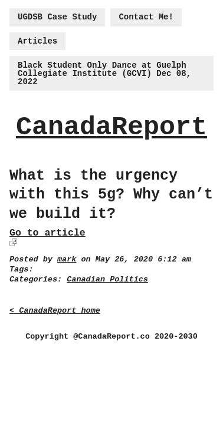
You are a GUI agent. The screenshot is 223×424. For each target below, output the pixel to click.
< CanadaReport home (54, 310)
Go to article (47, 232)
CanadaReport (111, 127)
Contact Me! (146, 17)
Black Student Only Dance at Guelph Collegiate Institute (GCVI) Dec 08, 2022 (104, 74)
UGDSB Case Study (57, 17)
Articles (37, 41)
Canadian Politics (107, 279)
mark (66, 259)
